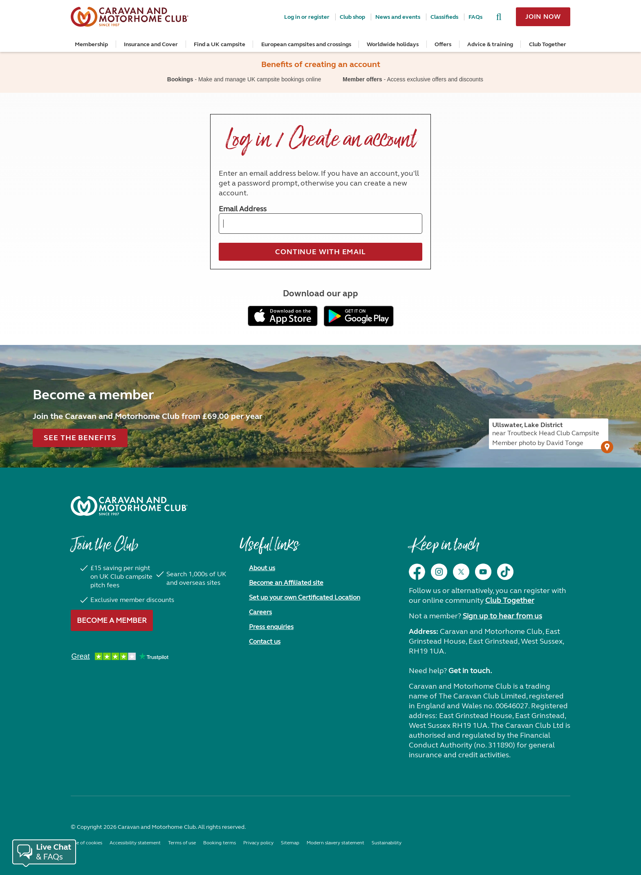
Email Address (243, 208)
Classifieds (444, 16)
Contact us (264, 641)
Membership (91, 44)
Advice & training (490, 44)
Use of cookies (86, 843)
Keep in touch (444, 549)
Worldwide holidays (393, 44)
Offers (443, 44)
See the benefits (80, 437)
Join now (543, 16)
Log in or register (306, 16)
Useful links (269, 549)
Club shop (352, 16)
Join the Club (104, 549)
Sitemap (290, 843)
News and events (397, 16)
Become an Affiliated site (286, 582)
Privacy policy (258, 843)
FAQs (475, 16)
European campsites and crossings (306, 44)
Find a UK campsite (219, 44)
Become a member (112, 620)
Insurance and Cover (151, 44)
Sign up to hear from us (502, 615)
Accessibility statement (135, 843)
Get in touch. (470, 670)
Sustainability (386, 843)
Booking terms (219, 843)
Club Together (547, 44)
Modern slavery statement (335, 843)
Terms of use (182, 843)
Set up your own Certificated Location (304, 597)
